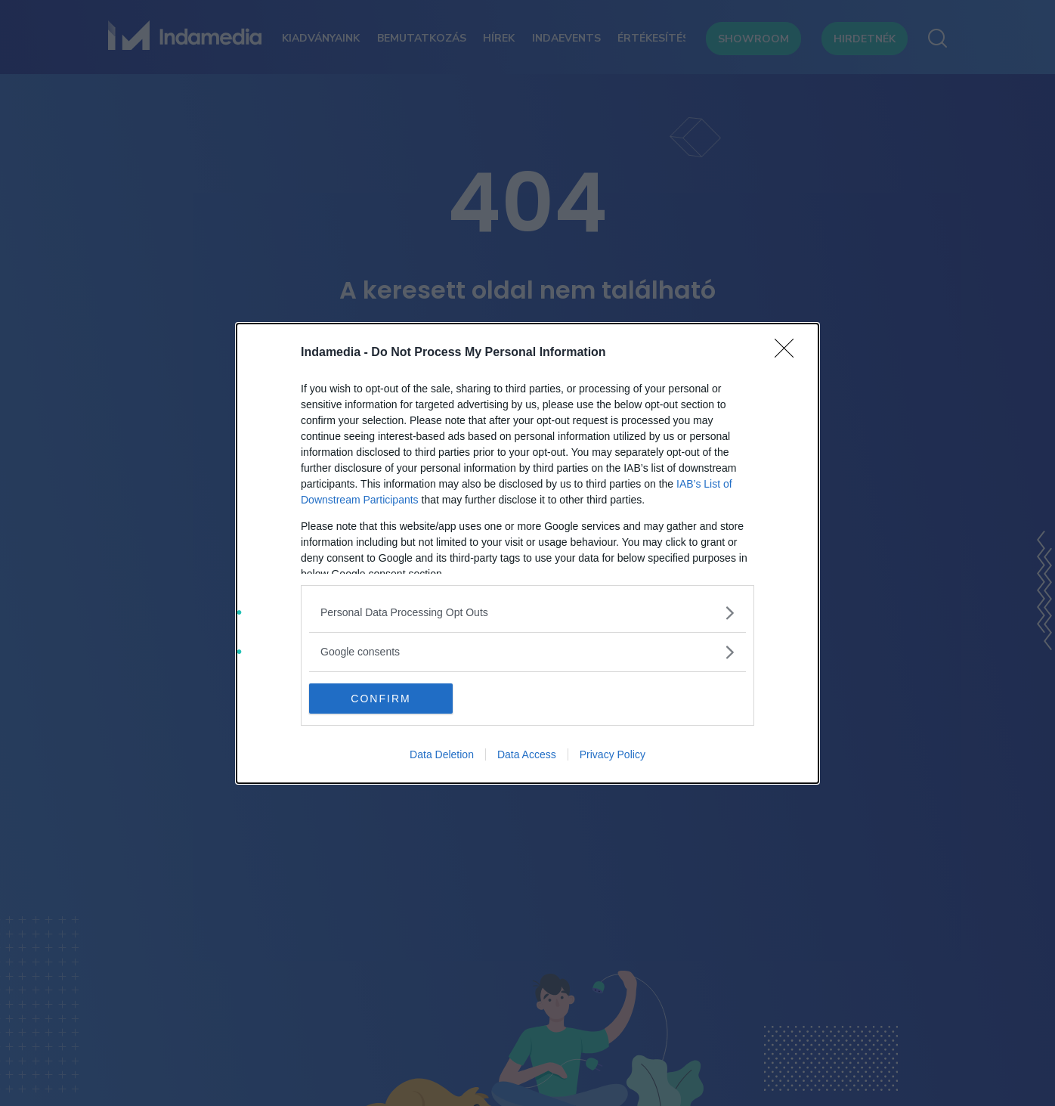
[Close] (789, 353)
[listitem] (527, 613)
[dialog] (527, 553)
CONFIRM (380, 698)
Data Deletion (442, 754)
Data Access (526, 754)
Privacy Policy (612, 754)
